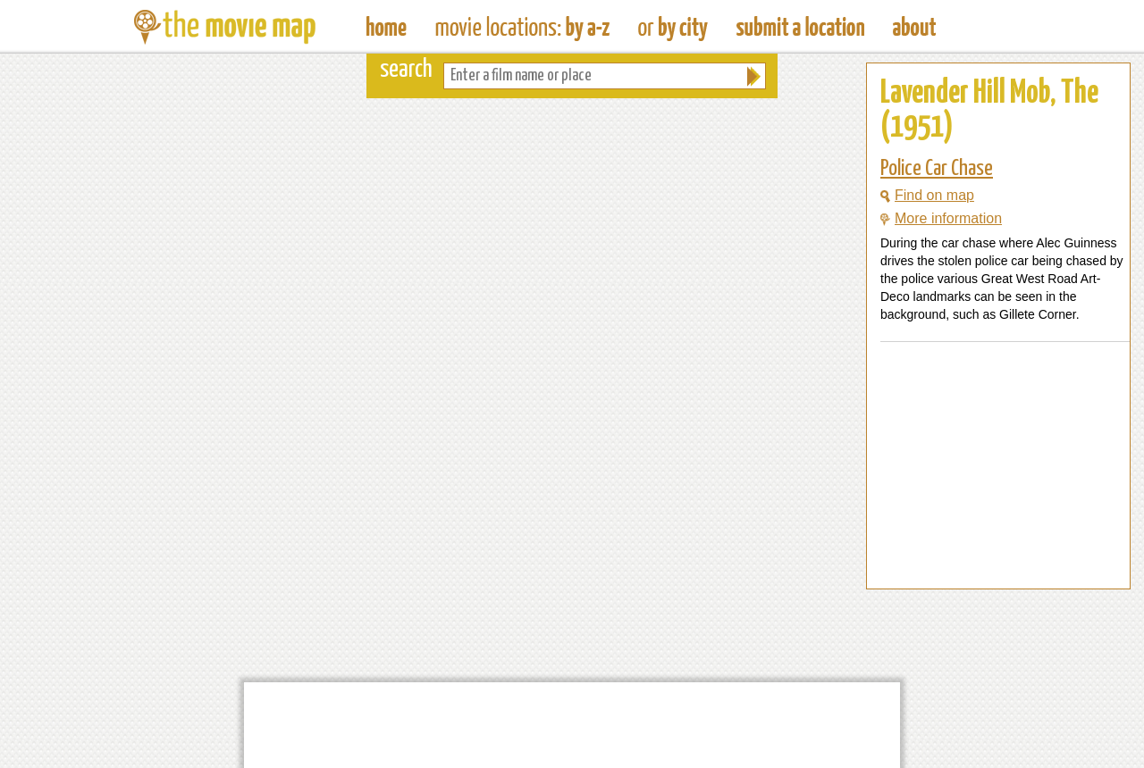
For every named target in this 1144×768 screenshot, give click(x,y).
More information (941, 218)
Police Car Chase (936, 168)
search (406, 70)
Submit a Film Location (800, 27)
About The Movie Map (914, 27)
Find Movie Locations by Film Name (522, 27)
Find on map (927, 195)
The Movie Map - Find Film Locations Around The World (386, 27)
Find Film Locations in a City (673, 27)
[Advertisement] (984, 554)
